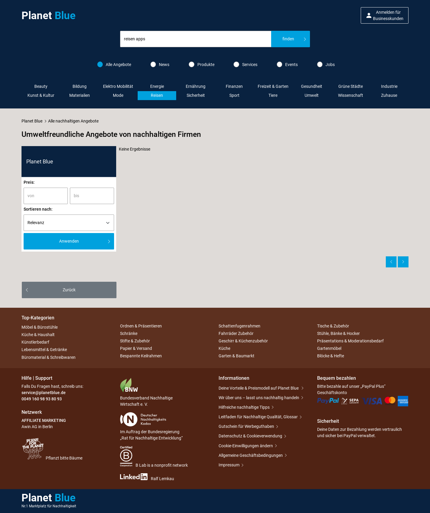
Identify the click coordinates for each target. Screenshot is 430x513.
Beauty (40, 86)
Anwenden (69, 241)
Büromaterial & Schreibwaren (49, 357)
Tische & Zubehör (333, 326)
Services (245, 64)
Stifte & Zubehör (135, 341)
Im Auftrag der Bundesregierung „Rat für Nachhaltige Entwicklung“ (151, 426)
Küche (224, 348)
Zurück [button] (69, 289)
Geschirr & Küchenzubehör (243, 341)
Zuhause (389, 95)
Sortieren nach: (38, 209)
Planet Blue (32, 121)
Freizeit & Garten (273, 86)
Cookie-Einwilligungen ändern (246, 445)
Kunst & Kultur (40, 95)
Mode (118, 95)
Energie (157, 86)
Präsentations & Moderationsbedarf (350, 341)
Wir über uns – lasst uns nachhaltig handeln (259, 397)
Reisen (157, 95)
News (160, 64)
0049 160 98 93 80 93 (42, 398)
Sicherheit (196, 95)
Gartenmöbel (329, 348)
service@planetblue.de (44, 392)
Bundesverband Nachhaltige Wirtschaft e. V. (146, 392)
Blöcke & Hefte (330, 356)
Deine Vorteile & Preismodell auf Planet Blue (259, 388)
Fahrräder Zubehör (236, 333)
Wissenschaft (350, 95)
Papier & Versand (136, 348)
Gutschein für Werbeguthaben (246, 426)
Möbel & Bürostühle (40, 327)
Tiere (272, 95)
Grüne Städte (350, 86)
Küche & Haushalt (38, 334)
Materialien (79, 95)
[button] (384, 15)
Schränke (128, 333)
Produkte (201, 64)
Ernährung (195, 86)
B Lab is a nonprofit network (154, 457)
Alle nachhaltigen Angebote (73, 121)
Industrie (389, 86)
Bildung (80, 86)
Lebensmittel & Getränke (44, 349)
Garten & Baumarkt (236, 356)
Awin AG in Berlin (37, 426)
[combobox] (195, 39)
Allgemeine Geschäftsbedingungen (251, 455)
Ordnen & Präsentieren (141, 326)
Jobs (326, 64)
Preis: (29, 182)
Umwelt (312, 95)
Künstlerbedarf (35, 342)
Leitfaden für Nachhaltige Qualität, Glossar (258, 416)
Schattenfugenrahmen (239, 326)
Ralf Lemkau (147, 477)
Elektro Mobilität (118, 86)
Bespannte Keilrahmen (141, 356)
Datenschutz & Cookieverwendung (250, 436)
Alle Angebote (114, 64)
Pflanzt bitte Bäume (52, 448)
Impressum (229, 465)
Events (287, 64)
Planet (49, 15)
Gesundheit (311, 86)
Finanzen (234, 86)
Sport (234, 95)
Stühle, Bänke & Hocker (338, 333)
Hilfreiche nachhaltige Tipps (244, 407)
